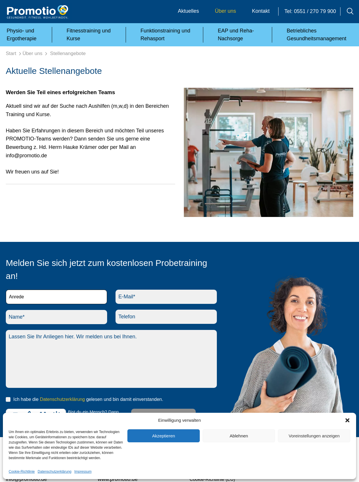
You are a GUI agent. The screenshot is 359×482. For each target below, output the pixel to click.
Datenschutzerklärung (55, 472)
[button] (347, 420)
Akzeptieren (163, 435)
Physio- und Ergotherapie (21, 34)
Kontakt (261, 11)
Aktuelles (188, 11)
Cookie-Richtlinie (22, 472)
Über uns (225, 11)
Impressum (82, 472)
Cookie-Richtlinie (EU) (212, 479)
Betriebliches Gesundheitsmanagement (316, 34)
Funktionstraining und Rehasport (165, 34)
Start (11, 53)
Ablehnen (239, 435)
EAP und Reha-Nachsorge (236, 34)
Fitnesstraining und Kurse (89, 34)
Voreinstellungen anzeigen (314, 435)
